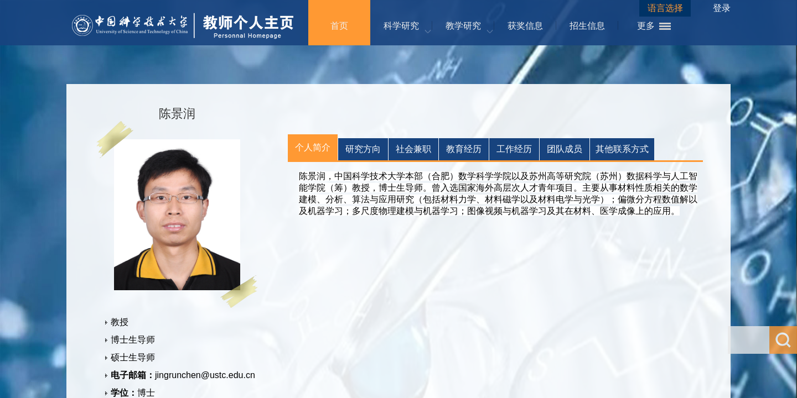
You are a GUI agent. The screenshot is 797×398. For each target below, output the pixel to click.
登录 (722, 8)
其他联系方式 (622, 149)
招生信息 (587, 25)
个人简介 (312, 147)
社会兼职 (413, 149)
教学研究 (463, 25)
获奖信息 (525, 25)
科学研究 (401, 25)
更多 (646, 25)
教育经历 (464, 149)
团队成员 (564, 149)
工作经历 (514, 149)
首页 (339, 25)
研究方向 (363, 149)
